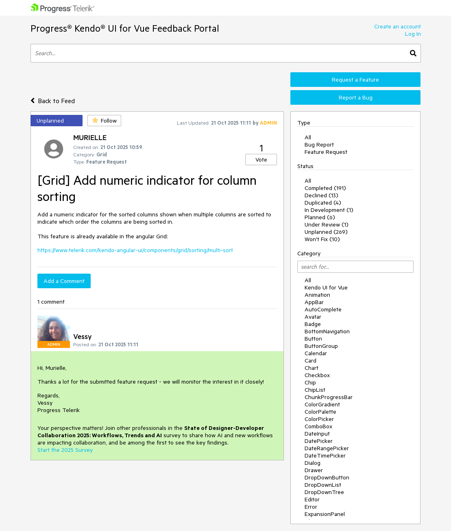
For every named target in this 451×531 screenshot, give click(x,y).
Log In (413, 33)
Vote (261, 159)
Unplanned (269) (326, 231)
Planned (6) (320, 217)
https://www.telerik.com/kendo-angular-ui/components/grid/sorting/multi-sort (135, 250)
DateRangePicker (327, 448)
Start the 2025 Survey (65, 449)
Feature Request (326, 151)
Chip (310, 382)
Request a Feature (355, 79)
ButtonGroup (321, 346)
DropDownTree (324, 492)
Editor (312, 499)
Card (310, 360)
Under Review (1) (327, 224)
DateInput (317, 433)
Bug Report (319, 144)
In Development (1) (329, 210)
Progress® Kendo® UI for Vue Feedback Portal (125, 28)
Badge (313, 324)
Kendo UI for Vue (326, 287)
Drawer (314, 470)
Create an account (397, 26)
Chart (311, 367)
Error (311, 506)
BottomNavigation (327, 331)
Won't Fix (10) (322, 239)
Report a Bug (356, 97)
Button (313, 338)
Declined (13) (321, 195)
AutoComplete (323, 309)
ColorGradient (322, 404)
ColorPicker (319, 419)
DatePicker (319, 441)
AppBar (314, 302)
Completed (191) (325, 188)
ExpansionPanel (325, 514)
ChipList (315, 389)
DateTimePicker (325, 455)
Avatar (313, 316)
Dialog (312, 462)
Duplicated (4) (323, 202)
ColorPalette (320, 411)
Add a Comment (64, 281)
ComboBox (318, 426)
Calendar (316, 353)
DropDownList (323, 484)
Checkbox (317, 375)
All (308, 137)
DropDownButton (327, 477)
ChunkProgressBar (329, 397)
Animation (317, 294)
